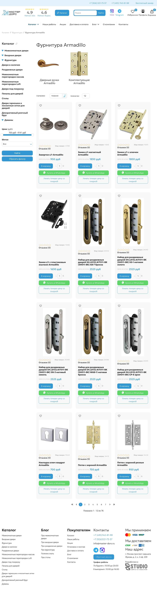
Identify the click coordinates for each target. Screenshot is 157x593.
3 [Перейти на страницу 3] (88, 505)
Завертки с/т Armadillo (51, 154)
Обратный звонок (104, 557)
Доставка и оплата (79, 24)
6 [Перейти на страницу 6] (101, 505)
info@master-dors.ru (104, 543)
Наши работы (49, 24)
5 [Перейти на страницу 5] (97, 505)
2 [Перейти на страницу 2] (84, 505)
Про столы (45, 557)
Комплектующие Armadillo (78, 81)
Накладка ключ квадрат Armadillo (52, 464)
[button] (152, 12)
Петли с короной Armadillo (92, 465)
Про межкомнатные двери (50, 537)
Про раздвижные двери (51, 546)
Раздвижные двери (12, 70)
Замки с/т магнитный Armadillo (89, 153)
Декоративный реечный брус (15, 114)
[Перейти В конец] (114, 505)
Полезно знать (47, 554)
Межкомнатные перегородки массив (13, 75)
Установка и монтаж (76, 547)
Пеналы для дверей (12, 94)
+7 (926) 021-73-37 (97, 3)
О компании (109, 24)
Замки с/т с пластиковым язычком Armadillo (52, 263)
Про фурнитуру (48, 550)
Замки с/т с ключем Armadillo (127, 153)
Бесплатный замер (144, 3)
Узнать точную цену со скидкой (54, 180)
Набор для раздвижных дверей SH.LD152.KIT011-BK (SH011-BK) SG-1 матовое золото (132, 261)
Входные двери (11, 55)
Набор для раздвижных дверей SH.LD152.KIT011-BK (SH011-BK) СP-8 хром (132, 372)
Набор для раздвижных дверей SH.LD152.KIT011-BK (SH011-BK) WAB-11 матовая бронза (92, 371)
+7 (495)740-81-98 (103, 535)
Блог (94, 24)
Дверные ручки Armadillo (49, 81)
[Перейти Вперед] (110, 505)
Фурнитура (9, 60)
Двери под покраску (13, 89)
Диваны (7, 120)
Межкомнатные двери (15, 51)
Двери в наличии (11, 65)
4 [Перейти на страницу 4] (93, 505)
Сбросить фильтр (17, 159)
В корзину (46, 166)
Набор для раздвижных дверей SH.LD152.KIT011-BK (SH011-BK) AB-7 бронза (92, 262)
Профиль (143, 15)
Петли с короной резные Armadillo (130, 464)
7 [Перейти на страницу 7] (105, 505)
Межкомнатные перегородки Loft (11, 83)
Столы (5, 98)
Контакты (123, 24)
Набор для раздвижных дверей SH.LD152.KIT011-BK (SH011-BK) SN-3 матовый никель (53, 371)
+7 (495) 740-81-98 (120, 3)
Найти (17, 153)
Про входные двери (50, 542)
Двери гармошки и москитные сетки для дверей (13, 106)
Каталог (63, 13)
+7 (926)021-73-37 (102, 539)
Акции (63, 24)
